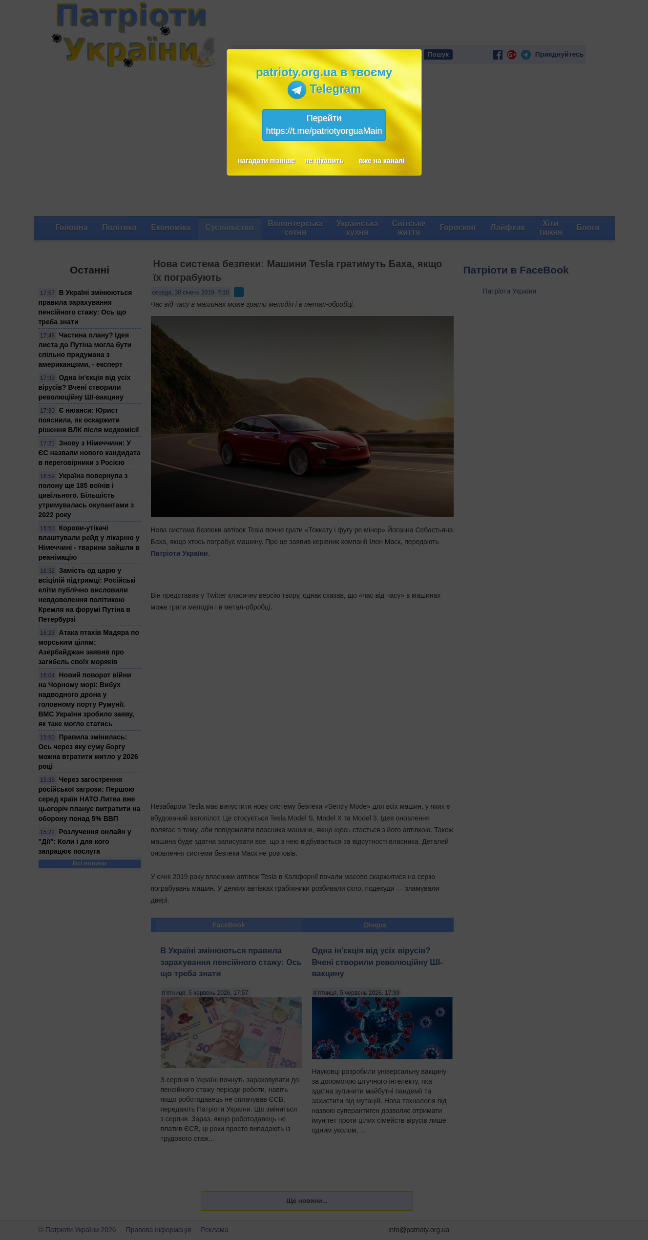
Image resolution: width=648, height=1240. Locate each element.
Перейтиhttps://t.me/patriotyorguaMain (324, 124)
